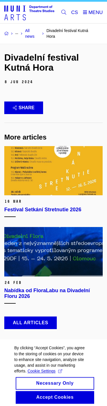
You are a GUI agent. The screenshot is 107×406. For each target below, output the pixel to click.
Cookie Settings (44, 375)
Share (24, 107)
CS (74, 12)
